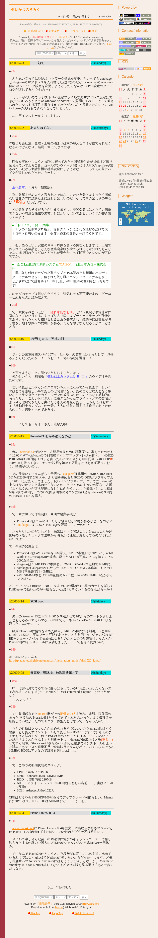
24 (124, 146)
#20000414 (17, 601)
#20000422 (17, 127)
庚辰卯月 (138, 118)
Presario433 (26, 451)
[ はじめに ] (54, 31)
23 (120, 146)
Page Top (56, 912)
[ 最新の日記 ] (34, 31)
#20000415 (17, 436)
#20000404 (17, 812)
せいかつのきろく (25, 10)
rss (52, 47)
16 (120, 141)
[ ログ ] (94, 31)
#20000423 (17, 63)
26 (120, 112)
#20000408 (17, 672)
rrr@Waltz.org (90, 903)
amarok (42, 713)
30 (120, 150)
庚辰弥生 (138, 84)
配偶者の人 (68, 713)
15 (144, 137)
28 (128, 112)
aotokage (23, 524)
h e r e (59, 906)
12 (120, 103)
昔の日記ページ (83, 912)
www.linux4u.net (23, 827)
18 (144, 103)
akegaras (68, 473)
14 (140, 137)
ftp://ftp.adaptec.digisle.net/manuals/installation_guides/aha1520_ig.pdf (55, 660)
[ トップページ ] (75, 31)
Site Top (34, 912)
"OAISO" (65, 264)
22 (144, 141)
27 (136, 146)
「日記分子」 (62, 37)
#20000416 (17, 338)
